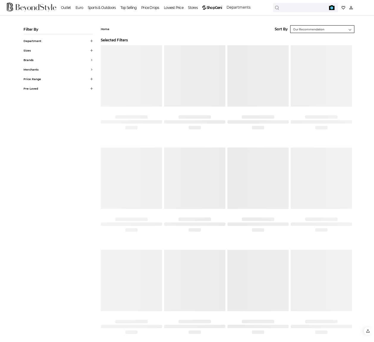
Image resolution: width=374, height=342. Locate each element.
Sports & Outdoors (102, 8)
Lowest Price (173, 8)
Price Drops (150, 8)
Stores (192, 8)
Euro (79, 8)
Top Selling (128, 8)
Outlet (66, 8)
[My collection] (343, 7)
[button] (368, 331)
